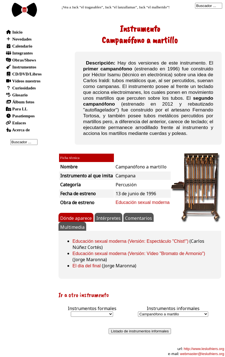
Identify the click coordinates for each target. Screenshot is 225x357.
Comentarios (138, 218)
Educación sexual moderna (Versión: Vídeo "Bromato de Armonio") (138, 253)
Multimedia (72, 227)
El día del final (86, 265)
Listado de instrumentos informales (140, 331)
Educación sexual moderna (143, 202)
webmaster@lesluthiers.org (202, 354)
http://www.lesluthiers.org (204, 349)
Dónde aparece (76, 218)
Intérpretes (108, 218)
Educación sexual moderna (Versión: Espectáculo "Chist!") (130, 241)
